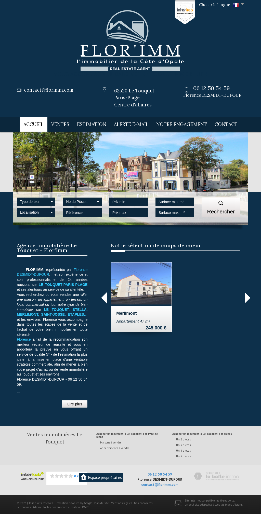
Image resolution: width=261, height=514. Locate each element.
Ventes (62, 123)
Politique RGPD (80, 505)
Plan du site (101, 501)
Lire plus (74, 402)
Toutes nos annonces (56, 505)
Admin (37, 505)
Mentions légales (121, 501)
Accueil (32, 123)
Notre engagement (184, 123)
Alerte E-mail (135, 123)
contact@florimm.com (48, 90)
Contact (228, 123)
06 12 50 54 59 (160, 472)
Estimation (95, 123)
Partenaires (24, 505)
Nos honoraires (143, 501)
